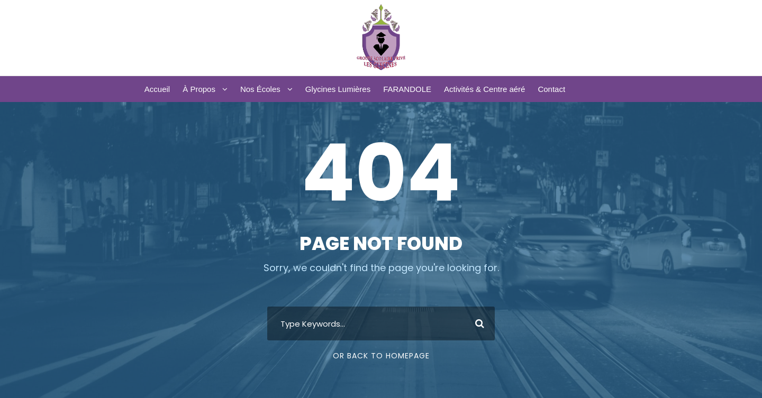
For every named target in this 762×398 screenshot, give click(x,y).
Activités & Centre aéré (484, 89)
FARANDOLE (407, 89)
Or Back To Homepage (381, 355)
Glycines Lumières (337, 89)
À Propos (199, 89)
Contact (551, 89)
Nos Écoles (260, 89)
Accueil (157, 89)
